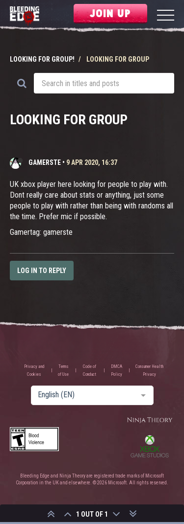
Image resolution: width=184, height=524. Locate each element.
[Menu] (165, 16)
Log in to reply (41, 270)
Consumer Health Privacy (149, 370)
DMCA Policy (116, 370)
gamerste (44, 162)
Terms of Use (63, 370)
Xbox (149, 446)
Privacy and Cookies (34, 370)
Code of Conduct (89, 370)
